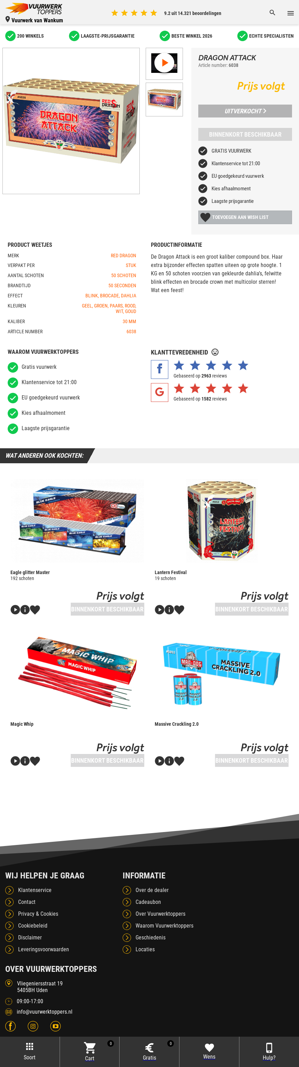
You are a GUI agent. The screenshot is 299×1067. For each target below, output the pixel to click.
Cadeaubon (148, 902)
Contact (27, 902)
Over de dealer (152, 890)
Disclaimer (30, 937)
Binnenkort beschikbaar (245, 134)
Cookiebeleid (32, 925)
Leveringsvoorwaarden (43, 949)
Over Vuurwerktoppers (160, 913)
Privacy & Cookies (38, 913)
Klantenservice (35, 890)
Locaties (145, 949)
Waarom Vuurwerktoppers (164, 925)
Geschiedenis (151, 937)
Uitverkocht (245, 111)
